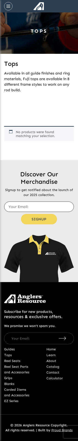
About (51, 361)
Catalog (52, 367)
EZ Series (11, 401)
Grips (8, 378)
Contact (52, 372)
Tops (8, 355)
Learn (51, 355)
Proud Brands (62, 430)
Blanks (9, 384)
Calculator (54, 378)
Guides (9, 349)
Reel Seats (12, 361)
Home (51, 349)
